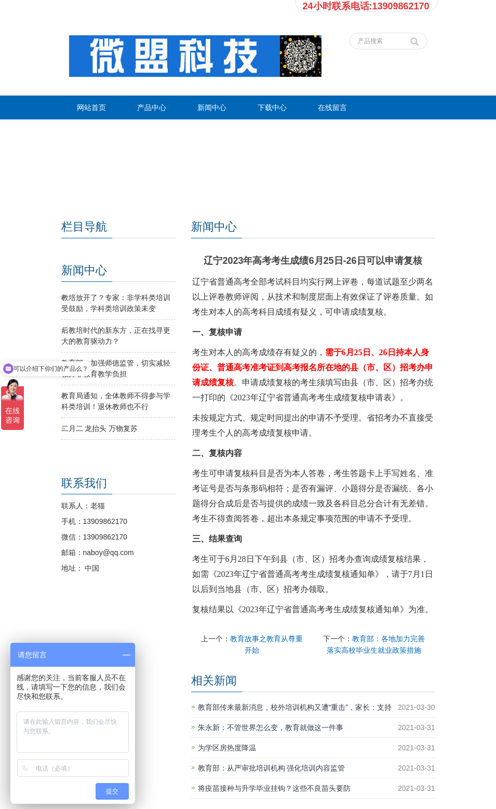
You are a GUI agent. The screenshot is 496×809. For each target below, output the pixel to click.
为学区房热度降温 (227, 748)
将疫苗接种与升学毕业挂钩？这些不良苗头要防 (274, 788)
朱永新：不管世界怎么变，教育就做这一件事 (270, 727)
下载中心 (272, 107)
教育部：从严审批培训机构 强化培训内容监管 (271, 768)
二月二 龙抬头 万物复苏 (99, 428)
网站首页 (91, 107)
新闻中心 (211, 107)
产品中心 (151, 107)
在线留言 (332, 107)
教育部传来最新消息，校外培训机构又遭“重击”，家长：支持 (295, 707)
